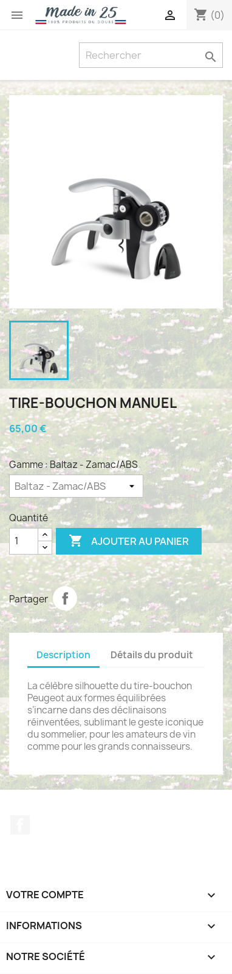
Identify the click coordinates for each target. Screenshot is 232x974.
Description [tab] (63, 655)
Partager (65, 598)
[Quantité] (23, 541)
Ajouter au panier (129, 541)
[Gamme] (76, 486)
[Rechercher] (151, 55)
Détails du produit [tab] (152, 655)
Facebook (20, 825)
